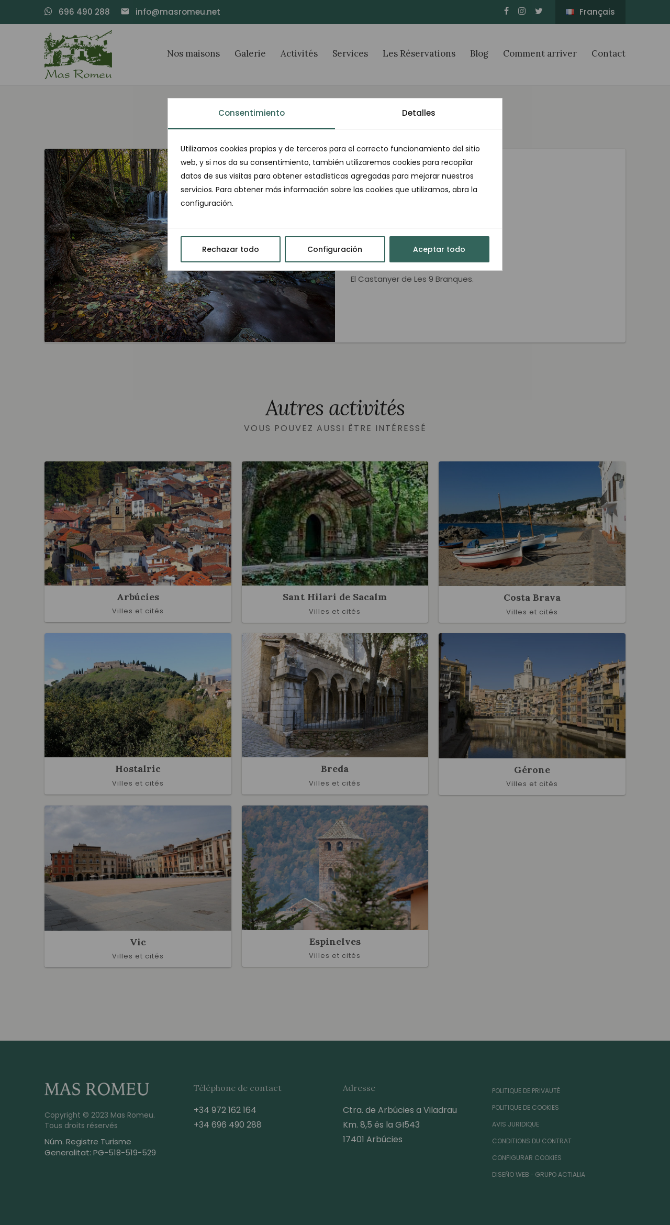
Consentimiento (251, 112)
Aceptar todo (439, 249)
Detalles (419, 112)
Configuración (334, 249)
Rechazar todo (230, 249)
